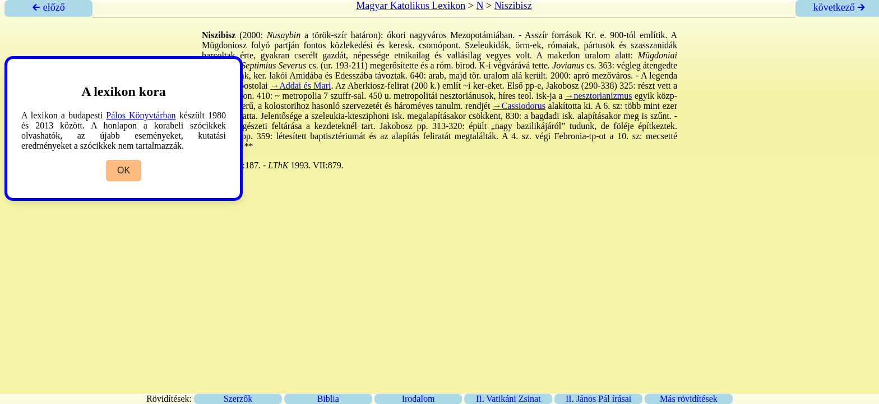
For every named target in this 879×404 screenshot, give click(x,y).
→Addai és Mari (300, 85)
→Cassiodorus (519, 106)
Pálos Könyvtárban (140, 115)
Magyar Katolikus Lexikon (410, 5)
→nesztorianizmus (598, 95)
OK (123, 170)
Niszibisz (513, 5)
